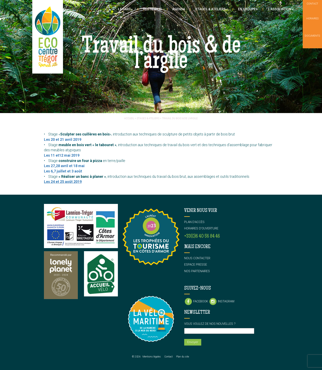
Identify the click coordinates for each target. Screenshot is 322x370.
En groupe (248, 9)
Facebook (196, 301)
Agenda (178, 9)
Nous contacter (197, 258)
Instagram (221, 301)
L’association (280, 9)
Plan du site (182, 356)
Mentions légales (152, 356)
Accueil (129, 118)
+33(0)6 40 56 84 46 (202, 236)
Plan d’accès (194, 222)
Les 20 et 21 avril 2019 (62, 139)
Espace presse (195, 264)
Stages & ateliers (148, 118)
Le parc (125, 9)
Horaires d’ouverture (201, 228)
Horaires (312, 23)
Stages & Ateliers (211, 9)
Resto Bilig (152, 9)
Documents (312, 39)
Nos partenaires (197, 271)
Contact (168, 356)
